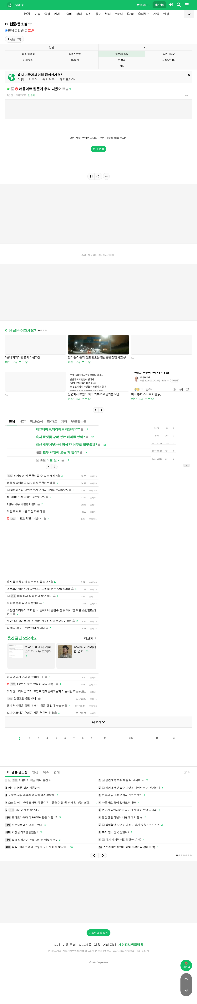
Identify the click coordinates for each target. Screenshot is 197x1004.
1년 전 (10, 95)
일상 (47, 13)
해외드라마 (67, 79)
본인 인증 (98, 148)
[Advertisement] (98, 892)
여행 (21, 79)
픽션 (88, 13)
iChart (130, 13)
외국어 (33, 79)
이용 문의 (69, 944)
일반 (19, 30)
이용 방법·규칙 (143, 5)
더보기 (90, 638)
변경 (166, 13)
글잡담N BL (168, 59)
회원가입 (159, 4)
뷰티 (108, 13)
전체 (9, 30)
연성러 (122, 59)
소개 (57, 944)
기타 (121, 66)
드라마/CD (168, 53)
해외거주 (48, 79)
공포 (98, 13)
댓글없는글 (78, 421)
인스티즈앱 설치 (98, 932)
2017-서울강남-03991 (123, 950)
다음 (131, 738)
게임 (156, 13)
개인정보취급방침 (131, 944)
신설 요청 (14, 39)
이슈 (37, 13)
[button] (95, 410)
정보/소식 (36, 421)
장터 (79, 13)
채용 (97, 944)
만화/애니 (28, 59)
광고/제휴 (84, 944)
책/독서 (75, 59)
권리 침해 (109, 944)
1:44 (187, 772)
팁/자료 (52, 421)
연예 (57, 13)
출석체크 (143, 13)
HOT (27, 13)
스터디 (118, 13)
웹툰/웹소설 (28, 53)
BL (145, 47)
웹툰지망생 (75, 53)
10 (105, 738)
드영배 (67, 13)
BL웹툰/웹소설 (16, 24)
